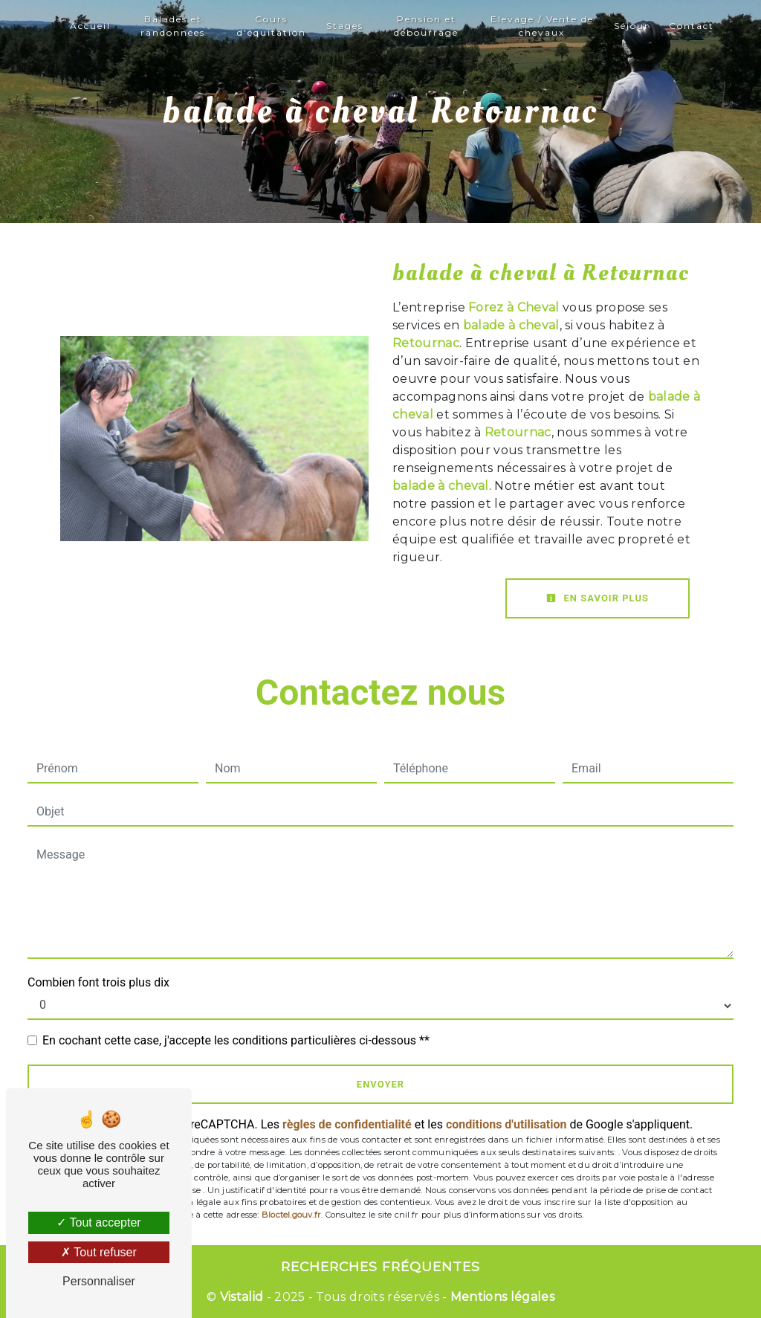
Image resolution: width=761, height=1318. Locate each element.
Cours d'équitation (271, 25)
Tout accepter (98, 1222)
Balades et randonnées (172, 25)
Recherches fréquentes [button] (380, 1266)
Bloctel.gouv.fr (291, 1214)
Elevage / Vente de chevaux (542, 25)
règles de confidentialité (347, 1124)
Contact (691, 25)
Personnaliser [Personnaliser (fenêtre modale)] (98, 1281)
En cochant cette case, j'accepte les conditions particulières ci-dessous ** (236, 1040)
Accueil (90, 25)
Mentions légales (500, 1297)
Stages (344, 25)
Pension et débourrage (426, 25)
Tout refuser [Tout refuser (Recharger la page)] (99, 1252)
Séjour (632, 25)
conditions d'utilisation (506, 1124)
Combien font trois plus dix (98, 982)
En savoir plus (597, 598)
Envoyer (380, 1084)
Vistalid (242, 1297)
